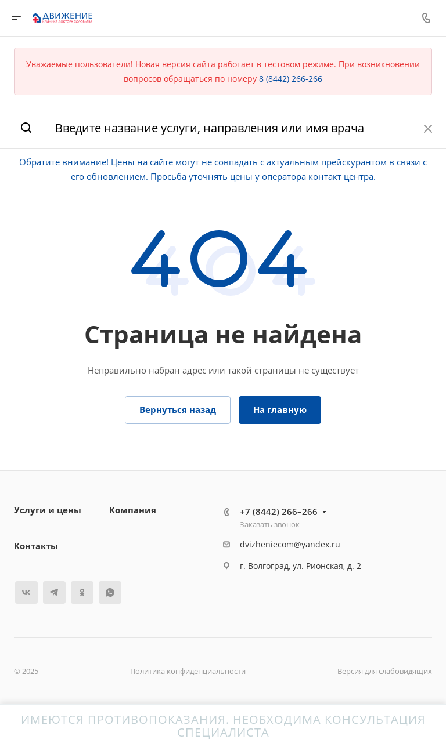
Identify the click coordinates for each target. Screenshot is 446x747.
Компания (132, 510)
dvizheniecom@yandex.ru (290, 544)
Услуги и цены (47, 510)
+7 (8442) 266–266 (279, 511)
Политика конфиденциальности (188, 671)
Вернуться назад (177, 409)
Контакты (36, 546)
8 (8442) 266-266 (290, 78)
